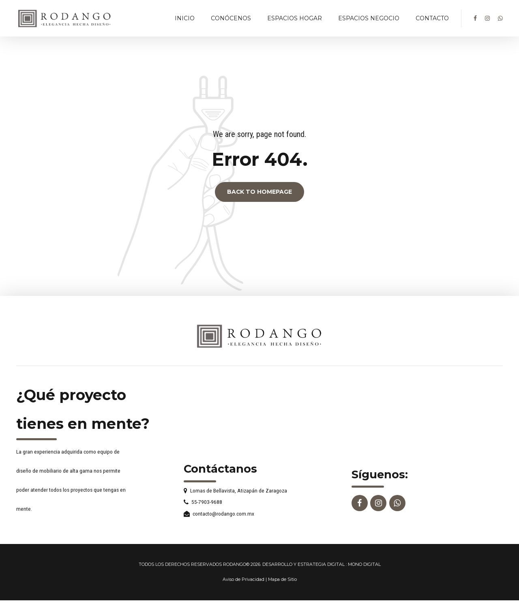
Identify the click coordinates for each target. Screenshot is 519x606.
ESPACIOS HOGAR (294, 18)
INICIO (185, 18)
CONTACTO (432, 18)
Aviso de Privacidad (243, 579)
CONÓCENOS (231, 18)
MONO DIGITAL (364, 564)
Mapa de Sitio (282, 579)
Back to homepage (259, 192)
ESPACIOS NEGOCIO (368, 18)
